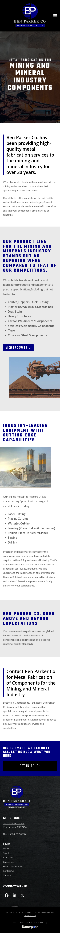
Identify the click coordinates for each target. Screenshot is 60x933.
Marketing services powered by (30, 922)
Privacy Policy (30, 915)
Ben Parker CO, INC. (29, 912)
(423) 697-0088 (18, 834)
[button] (55, 15)
